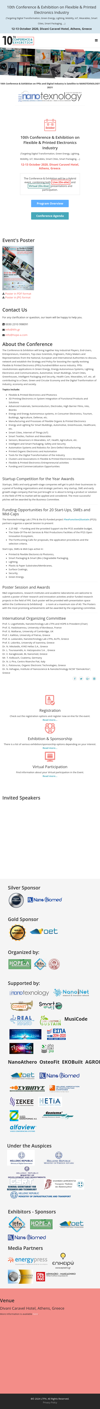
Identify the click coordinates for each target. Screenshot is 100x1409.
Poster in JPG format (17, 297)
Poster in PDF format (18, 293)
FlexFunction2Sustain (76, 519)
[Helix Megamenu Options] (96, 40)
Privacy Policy (50, 1402)
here (35, 1313)
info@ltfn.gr (12, 329)
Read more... (50, 719)
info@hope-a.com (16, 335)
